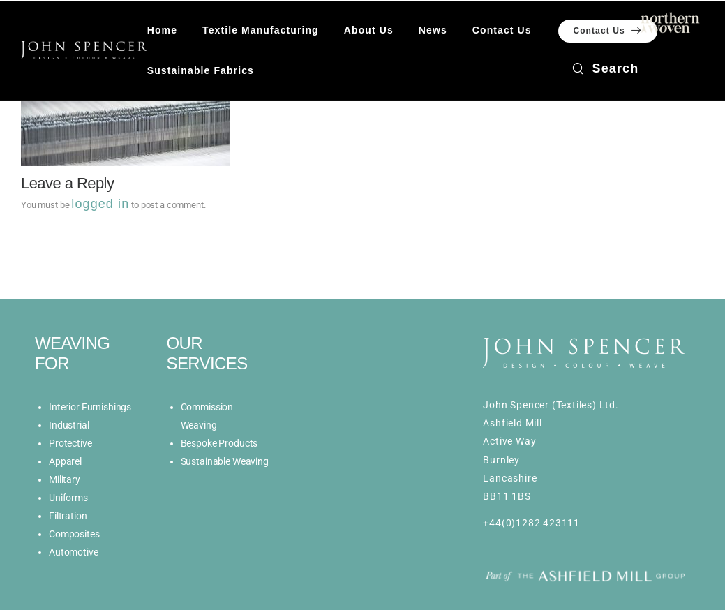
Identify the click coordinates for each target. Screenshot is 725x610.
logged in (100, 204)
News (433, 30)
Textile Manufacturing (260, 30)
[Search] (605, 68)
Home (162, 30)
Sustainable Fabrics (200, 70)
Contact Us (502, 30)
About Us (369, 30)
